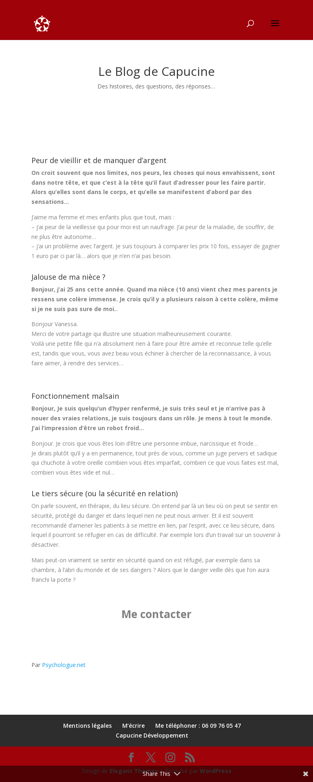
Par (58, 665)
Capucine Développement (152, 735)
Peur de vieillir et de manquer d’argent (99, 160)
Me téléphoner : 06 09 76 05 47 (198, 725)
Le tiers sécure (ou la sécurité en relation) (104, 493)
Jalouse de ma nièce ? (68, 277)
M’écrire (133, 725)
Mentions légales (87, 725)
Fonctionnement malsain (75, 396)
